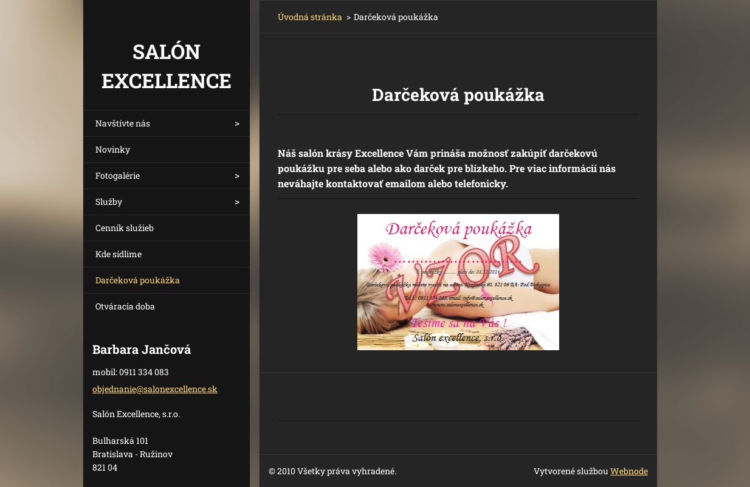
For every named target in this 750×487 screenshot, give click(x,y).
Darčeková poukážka (137, 280)
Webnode (629, 471)
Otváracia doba (125, 306)
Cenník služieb (124, 227)
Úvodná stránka (310, 16)
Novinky (112, 149)
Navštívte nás (122, 123)
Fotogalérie (117, 175)
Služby (108, 201)
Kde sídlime (118, 254)
